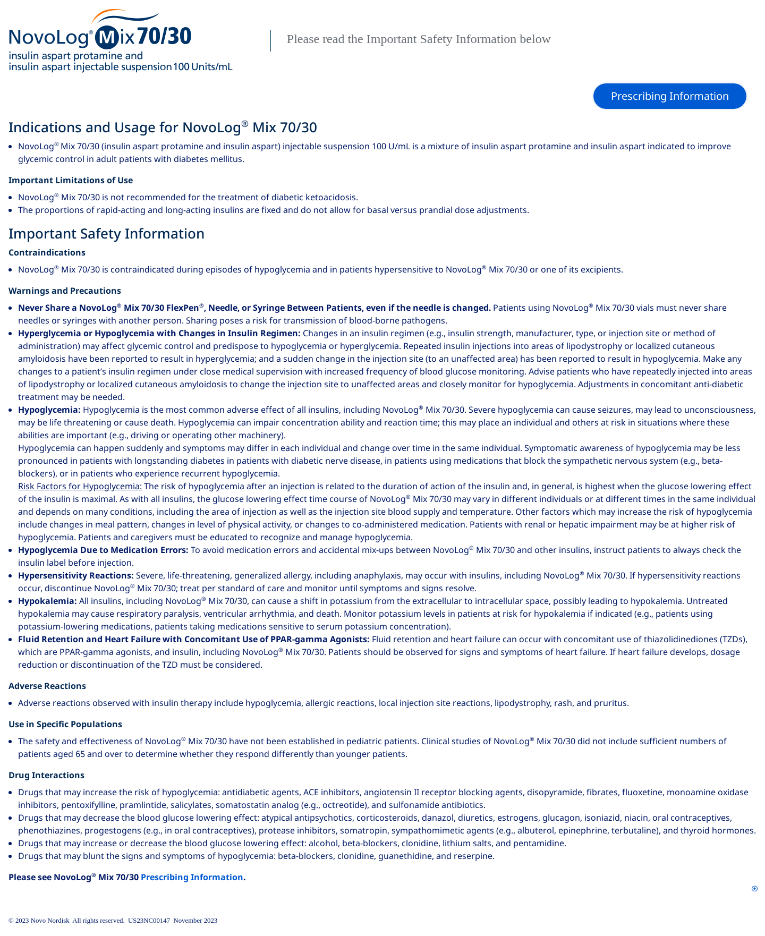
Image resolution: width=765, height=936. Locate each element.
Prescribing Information (192, 877)
